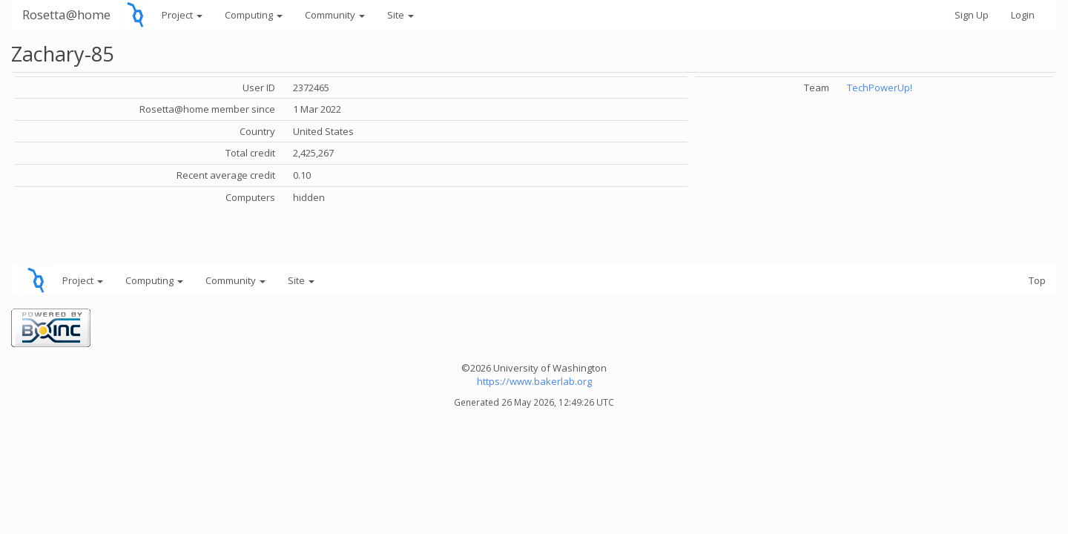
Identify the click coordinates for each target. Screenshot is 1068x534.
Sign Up (972, 15)
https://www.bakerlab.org (534, 381)
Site (400, 15)
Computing (254, 15)
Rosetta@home (66, 14)
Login (1023, 15)
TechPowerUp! (879, 87)
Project (182, 15)
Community (335, 15)
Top (1037, 280)
